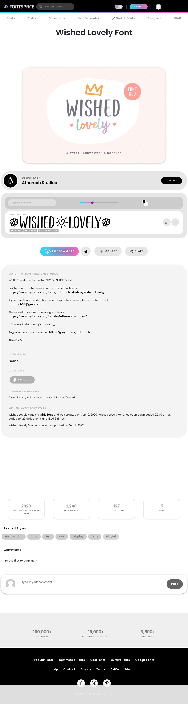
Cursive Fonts (120, 660)
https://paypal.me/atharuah (69, 332)
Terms (100, 669)
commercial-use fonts (96, 636)
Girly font (46, 415)
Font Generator (88, 18)
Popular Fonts (44, 660)
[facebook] (81, 683)
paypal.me (22, 380)
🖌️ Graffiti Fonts (123, 18)
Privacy (86, 669)
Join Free (176, 6)
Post (174, 584)
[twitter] (94, 683)
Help (55, 669)
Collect (108, 251)
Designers (154, 18)
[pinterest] (107, 683)
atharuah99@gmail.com (26, 304)
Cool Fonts (97, 660)
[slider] (92, 202)
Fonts (11, 18)
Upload (138, 6)
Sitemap (130, 669)
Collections (57, 18)
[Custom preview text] (32, 202)
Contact (172, 180)
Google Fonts (144, 660)
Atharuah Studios (39, 182)
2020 (26, 506)
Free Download (59, 251)
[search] (55, 6)
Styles (31, 18)
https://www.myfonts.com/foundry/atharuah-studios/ (48, 316)
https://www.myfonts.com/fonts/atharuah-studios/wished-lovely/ (56, 292)
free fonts (42, 636)
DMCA (114, 669)
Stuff (177, 18)
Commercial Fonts (72, 660)
